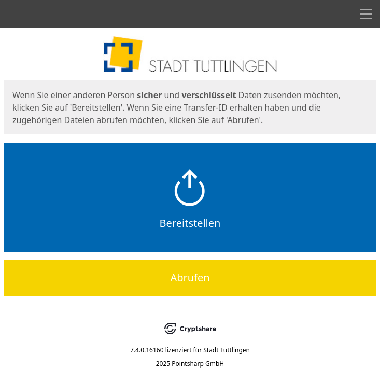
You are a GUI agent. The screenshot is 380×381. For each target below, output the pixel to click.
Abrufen (189, 277)
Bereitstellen (190, 223)
